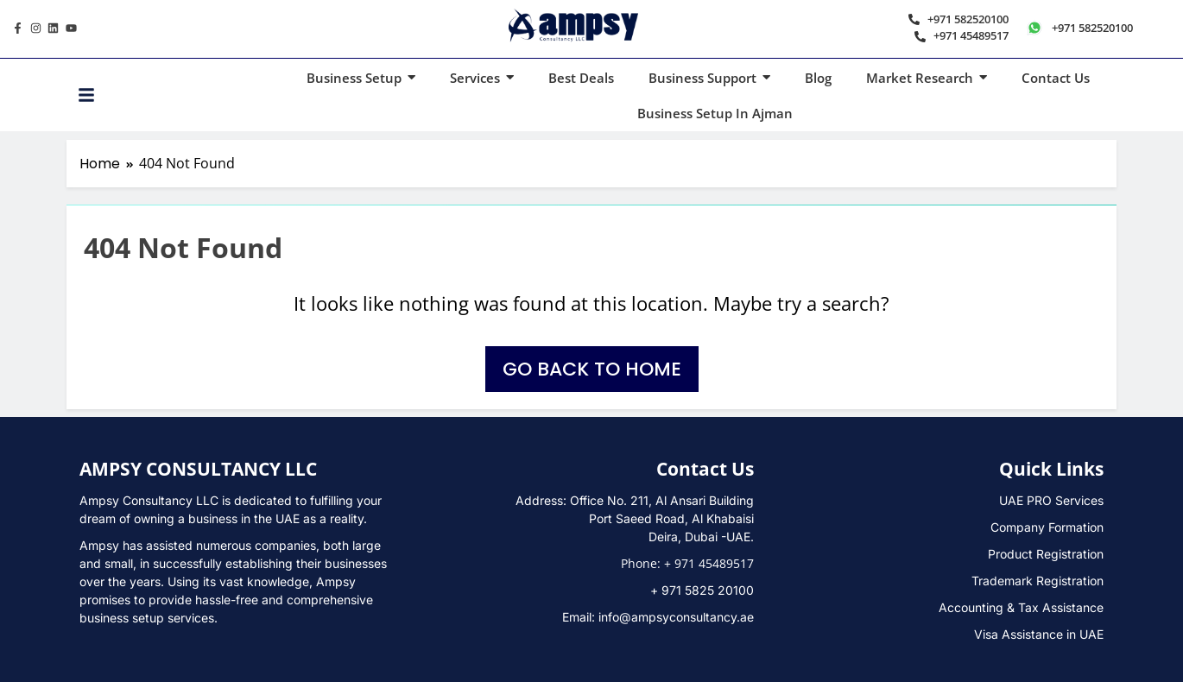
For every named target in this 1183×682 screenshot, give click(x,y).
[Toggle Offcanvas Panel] (86, 95)
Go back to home (592, 369)
